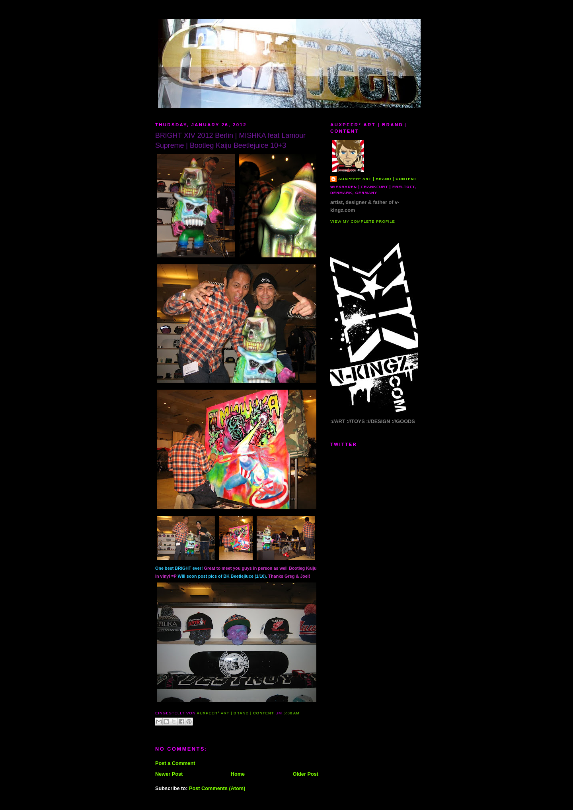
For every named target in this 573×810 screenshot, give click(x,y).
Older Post (305, 774)
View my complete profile (362, 221)
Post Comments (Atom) (217, 788)
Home (238, 774)
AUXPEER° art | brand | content (377, 179)
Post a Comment (175, 763)
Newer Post (169, 774)
